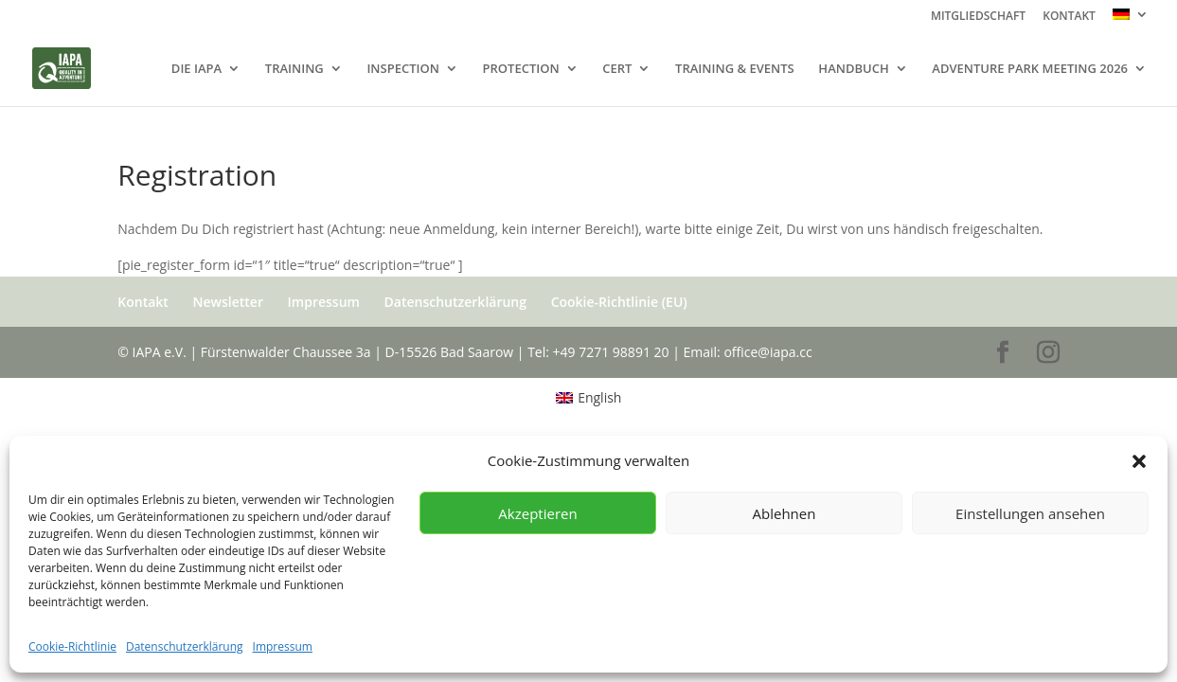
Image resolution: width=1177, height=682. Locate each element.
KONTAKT (1069, 17)
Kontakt (143, 302)
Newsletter (228, 302)
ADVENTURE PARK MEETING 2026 (1030, 69)
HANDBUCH (853, 69)
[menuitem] (1131, 19)
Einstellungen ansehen (1030, 513)
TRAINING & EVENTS (734, 69)
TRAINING (294, 69)
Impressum (282, 646)
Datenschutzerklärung (184, 646)
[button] (1139, 461)
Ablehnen (784, 513)
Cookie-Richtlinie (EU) (619, 302)
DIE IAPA (196, 69)
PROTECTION (521, 69)
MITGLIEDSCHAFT (978, 17)
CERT (617, 69)
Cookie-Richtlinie (72, 646)
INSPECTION (402, 69)
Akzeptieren (537, 513)
